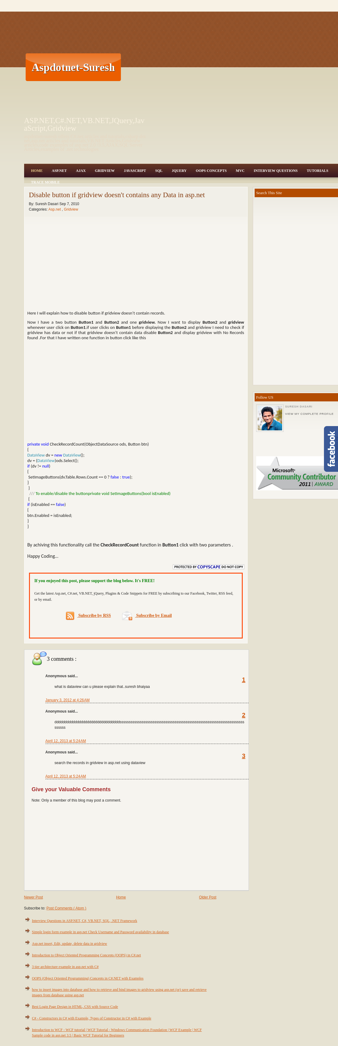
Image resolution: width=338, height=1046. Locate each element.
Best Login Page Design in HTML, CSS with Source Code (75, 1007)
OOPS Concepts (211, 171)
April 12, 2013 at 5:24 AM (65, 741)
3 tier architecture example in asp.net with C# (65, 967)
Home (37, 171)
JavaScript (135, 171)
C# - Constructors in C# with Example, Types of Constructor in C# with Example (91, 1018)
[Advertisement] (225, 67)
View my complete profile (309, 413)
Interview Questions (276, 171)
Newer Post (33, 897)
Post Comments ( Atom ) (66, 908)
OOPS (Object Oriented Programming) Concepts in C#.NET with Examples (88, 978)
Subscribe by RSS (88, 616)
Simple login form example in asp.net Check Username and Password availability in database (100, 932)
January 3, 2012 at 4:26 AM (67, 700)
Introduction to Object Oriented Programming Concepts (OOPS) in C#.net (86, 955)
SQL (158, 171)
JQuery (179, 171)
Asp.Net (59, 171)
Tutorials (317, 171)
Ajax (81, 171)
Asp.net (55, 209)
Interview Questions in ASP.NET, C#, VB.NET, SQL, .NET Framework (84, 921)
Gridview (105, 171)
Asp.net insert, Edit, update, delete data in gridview (69, 943)
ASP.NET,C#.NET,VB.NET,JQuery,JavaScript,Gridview (84, 124)
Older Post (207, 897)
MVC (240, 171)
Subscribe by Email (147, 615)
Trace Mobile (45, 182)
